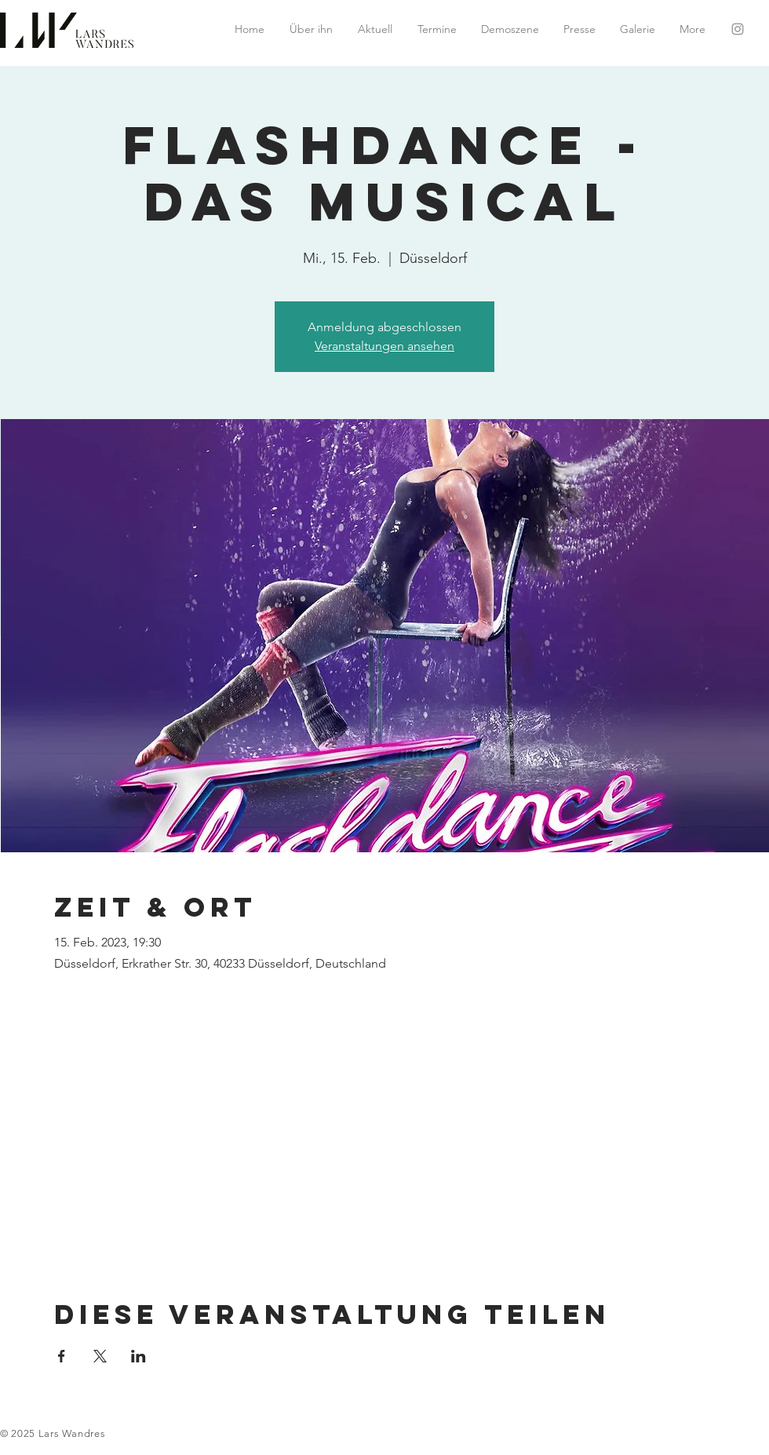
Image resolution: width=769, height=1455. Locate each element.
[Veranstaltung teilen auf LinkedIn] (138, 1356)
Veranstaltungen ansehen (384, 345)
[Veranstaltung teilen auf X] (100, 1356)
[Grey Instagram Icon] (737, 29)
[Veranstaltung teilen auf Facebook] (61, 1356)
